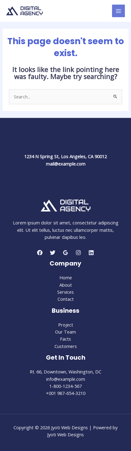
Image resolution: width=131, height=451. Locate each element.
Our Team (65, 332)
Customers (65, 346)
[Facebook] (40, 252)
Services (65, 292)
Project (65, 325)
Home (65, 277)
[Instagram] (78, 252)
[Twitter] (52, 252)
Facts (65, 339)
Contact (66, 299)
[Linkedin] (91, 252)
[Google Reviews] (65, 252)
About (65, 285)
